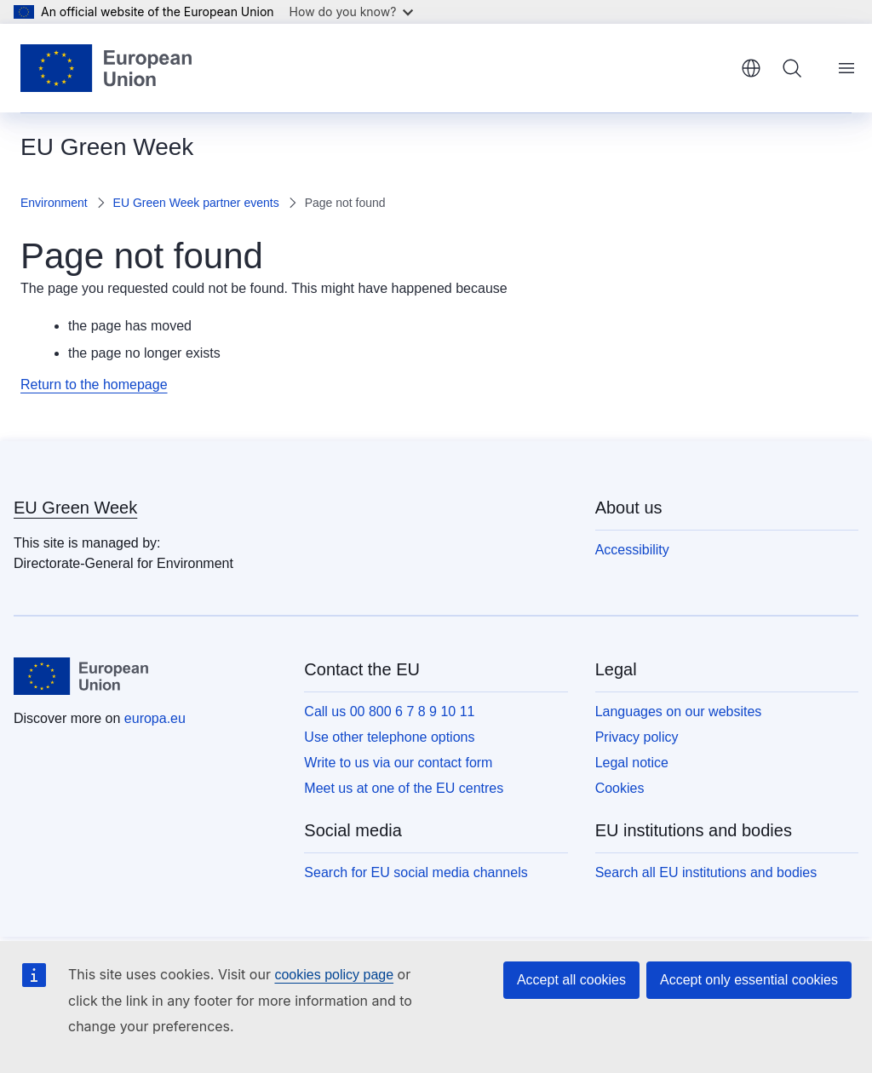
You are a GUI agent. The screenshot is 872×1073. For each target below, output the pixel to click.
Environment (54, 202)
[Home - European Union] (106, 68)
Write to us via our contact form (398, 762)
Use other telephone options (389, 737)
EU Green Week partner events (196, 202)
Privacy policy (637, 737)
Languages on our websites (678, 711)
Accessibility (632, 549)
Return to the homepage (94, 384)
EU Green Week (75, 507)
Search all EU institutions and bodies (706, 872)
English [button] (751, 68)
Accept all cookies (571, 980)
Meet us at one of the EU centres (403, 788)
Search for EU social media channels (415, 872)
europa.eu (155, 718)
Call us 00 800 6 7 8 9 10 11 (389, 711)
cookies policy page (333, 974)
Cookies (620, 788)
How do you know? (352, 11)
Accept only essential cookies (749, 980)
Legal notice (631, 762)
